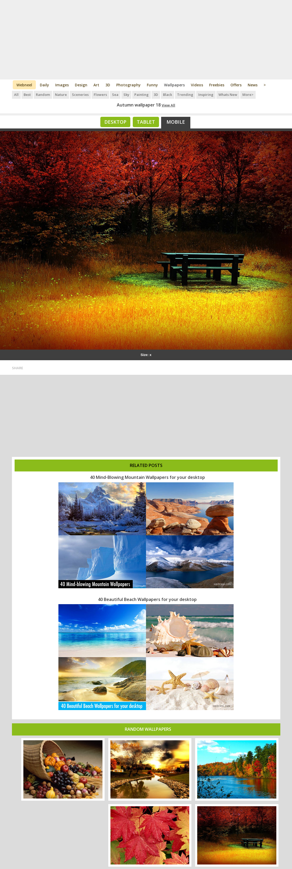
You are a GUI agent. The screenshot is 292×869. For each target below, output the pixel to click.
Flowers (100, 94)
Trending (185, 94)
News (252, 84)
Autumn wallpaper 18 (139, 105)
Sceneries (80, 94)
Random (43, 94)
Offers (236, 84)
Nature (61, 94)
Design (81, 84)
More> (248, 94)
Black (167, 94)
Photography (128, 84)
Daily (44, 84)
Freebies (216, 84)
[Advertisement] (146, 40)
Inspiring (205, 94)
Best (27, 94)
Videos (197, 84)
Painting (141, 94)
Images (62, 84)
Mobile (175, 122)
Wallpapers (174, 84)
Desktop (115, 122)
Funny (152, 84)
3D (107, 84)
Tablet (146, 122)
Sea (115, 94)
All (16, 94)
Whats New (227, 94)
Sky (126, 94)
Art (96, 84)
